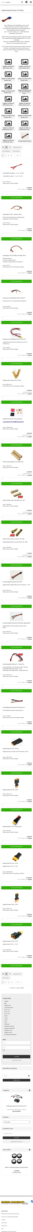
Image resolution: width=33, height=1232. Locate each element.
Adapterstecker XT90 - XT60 (10, 789)
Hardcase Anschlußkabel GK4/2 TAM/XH (14, 298)
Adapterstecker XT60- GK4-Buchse (12, 826)
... (14, 155)
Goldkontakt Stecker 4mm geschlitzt (12, 419)
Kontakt (3, 1219)
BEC (5, 1003)
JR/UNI (5, 1001)
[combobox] (17, 147)
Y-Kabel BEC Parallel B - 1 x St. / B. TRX (13, 173)
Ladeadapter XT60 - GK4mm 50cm (12, 214)
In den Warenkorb (16, 197)
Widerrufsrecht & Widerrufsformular (10, 1213)
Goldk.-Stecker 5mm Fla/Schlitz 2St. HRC (14, 500)
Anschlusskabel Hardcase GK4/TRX (12, 582)
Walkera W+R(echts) (9, 1028)
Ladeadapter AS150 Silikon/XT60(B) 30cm (14, 255)
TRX (5, 1022)
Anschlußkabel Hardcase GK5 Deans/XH (14, 707)
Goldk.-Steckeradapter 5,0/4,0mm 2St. (13, 461)
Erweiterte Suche (16, 1141)
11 (17, 155)
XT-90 (5, 1020)
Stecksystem (7, 998)
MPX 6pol (6, 1024)
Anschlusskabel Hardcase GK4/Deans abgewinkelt (16, 623)
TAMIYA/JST (7, 1005)
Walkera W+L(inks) (8, 1026)
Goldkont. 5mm (7, 1032)
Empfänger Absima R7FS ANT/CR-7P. (16, 1106)
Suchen (16, 1137)
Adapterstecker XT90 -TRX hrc (11, 748)
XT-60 (5, 1018)
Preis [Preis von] (4, 1039)
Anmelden (16, 1080)
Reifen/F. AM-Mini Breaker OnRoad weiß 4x (16, 1167)
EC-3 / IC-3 (6, 1011)
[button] (3, 147)
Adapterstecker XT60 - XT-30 (10, 941)
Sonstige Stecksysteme (9, 1034)
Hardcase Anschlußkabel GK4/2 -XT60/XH (14, 339)
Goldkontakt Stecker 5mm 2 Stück (12, 380)
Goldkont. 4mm (7, 1030)
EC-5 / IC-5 (6, 1013)
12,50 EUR (16, 1171)
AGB (2, 1228)
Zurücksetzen (16, 1060)
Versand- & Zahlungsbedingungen (9, 1216)
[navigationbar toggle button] (31, 2)
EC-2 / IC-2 (6, 1009)
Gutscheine (4, 1222)
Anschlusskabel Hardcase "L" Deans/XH (13, 664)
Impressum (4, 1225)
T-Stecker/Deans (8, 1007)
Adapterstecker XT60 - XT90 (10, 863)
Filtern (16, 1056)
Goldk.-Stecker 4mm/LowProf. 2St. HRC (13, 539)
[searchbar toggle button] (22, 2)
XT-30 (5, 1016)
